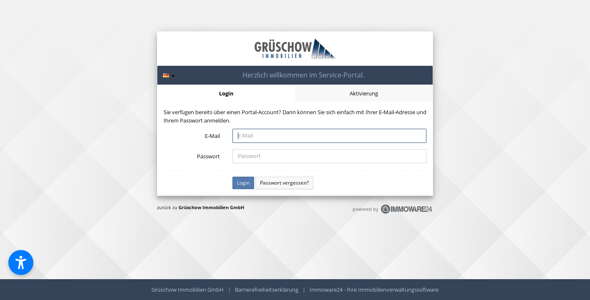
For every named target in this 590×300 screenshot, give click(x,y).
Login (226, 93)
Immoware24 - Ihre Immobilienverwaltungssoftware (374, 289)
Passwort (208, 156)
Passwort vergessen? (284, 182)
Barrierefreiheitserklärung (266, 289)
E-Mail (212, 136)
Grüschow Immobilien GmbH (211, 207)
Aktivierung (364, 93)
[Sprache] (168, 75)
